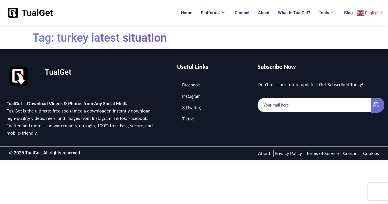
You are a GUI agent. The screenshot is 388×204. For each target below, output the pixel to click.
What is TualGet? (294, 12)
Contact (242, 12)
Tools (326, 12)
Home (186, 12)
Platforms (212, 12)
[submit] (377, 105)
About (264, 12)
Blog (348, 12)
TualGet (37, 12)
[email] (314, 105)
